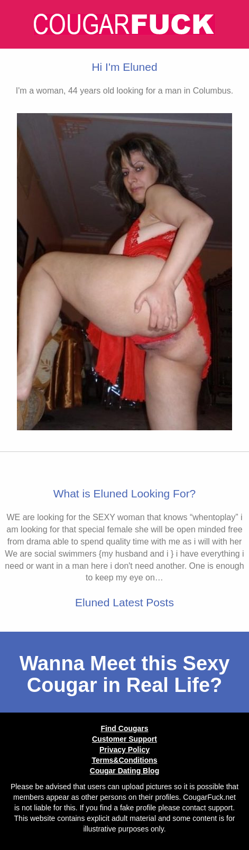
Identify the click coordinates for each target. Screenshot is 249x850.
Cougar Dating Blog (124, 770)
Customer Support (124, 739)
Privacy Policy (124, 749)
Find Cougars (124, 728)
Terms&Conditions (124, 760)
